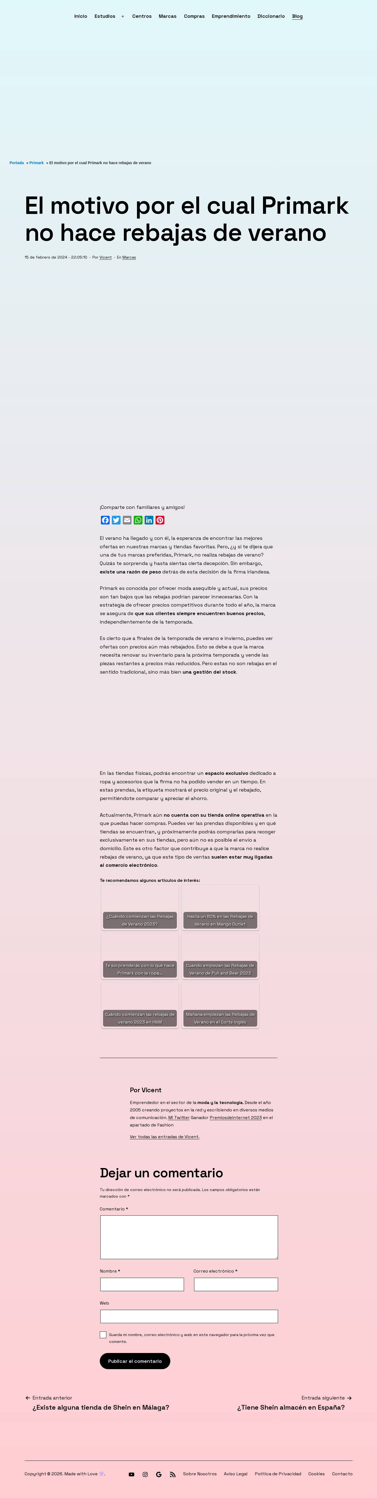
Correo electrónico (216, 1271)
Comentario (114, 1209)
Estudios (105, 16)
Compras (194, 16)
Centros (142, 16)
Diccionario (271, 16)
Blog (297, 16)
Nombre (110, 1271)
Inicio (80, 16)
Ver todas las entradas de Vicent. (165, 1137)
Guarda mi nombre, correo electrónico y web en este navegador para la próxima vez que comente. (191, 1338)
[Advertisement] (164, 96)
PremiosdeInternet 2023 (236, 1117)
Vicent (106, 257)
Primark (37, 163)
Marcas (168, 16)
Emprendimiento (231, 16)
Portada (17, 163)
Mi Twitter (179, 1117)
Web (104, 1303)
